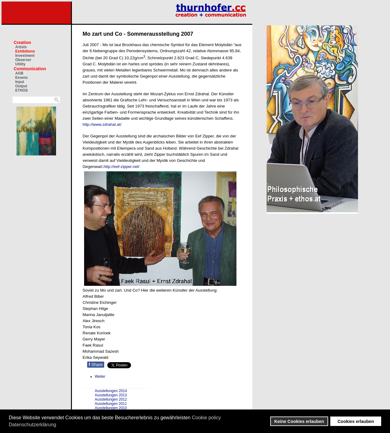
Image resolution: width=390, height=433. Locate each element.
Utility (20, 64)
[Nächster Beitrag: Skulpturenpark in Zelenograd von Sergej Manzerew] (100, 376)
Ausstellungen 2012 (111, 399)
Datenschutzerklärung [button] (32, 424)
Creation (22, 42)
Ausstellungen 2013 (111, 395)
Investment (24, 55)
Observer (23, 60)
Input (19, 82)
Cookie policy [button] (206, 417)
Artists (21, 47)
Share (96, 364)
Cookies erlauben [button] (356, 421)
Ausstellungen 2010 (111, 408)
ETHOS (21, 90)
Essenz (21, 77)
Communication (30, 68)
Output (21, 86)
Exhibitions (25, 51)
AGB (19, 73)
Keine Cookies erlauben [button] (299, 421)
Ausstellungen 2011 (111, 404)
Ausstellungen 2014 (111, 391)
